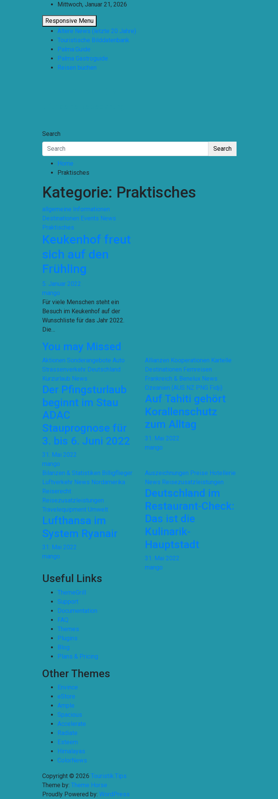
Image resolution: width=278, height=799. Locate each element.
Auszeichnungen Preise (176, 473)
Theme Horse (89, 785)
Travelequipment (64, 509)
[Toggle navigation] (47, 127)
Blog (63, 647)
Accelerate (71, 723)
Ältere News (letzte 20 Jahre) (96, 31)
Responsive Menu (69, 20)
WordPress (114, 794)
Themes (68, 629)
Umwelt (98, 509)
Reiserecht (56, 491)
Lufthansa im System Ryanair (80, 527)
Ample (66, 705)
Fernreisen (197, 369)
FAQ (62, 620)
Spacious (69, 714)
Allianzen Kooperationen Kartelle (188, 360)
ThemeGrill (71, 592)
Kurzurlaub (56, 378)
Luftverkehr (57, 482)
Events (90, 218)
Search (51, 133)
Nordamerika (108, 482)
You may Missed (81, 346)
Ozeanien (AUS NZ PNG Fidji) (183, 387)
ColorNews (72, 760)
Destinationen (60, 218)
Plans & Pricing (77, 656)
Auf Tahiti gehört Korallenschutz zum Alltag (185, 411)
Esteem (67, 742)
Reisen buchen (77, 67)
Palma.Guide (74, 49)
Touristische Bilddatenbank (93, 40)
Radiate (67, 733)
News (108, 218)
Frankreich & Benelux (172, 378)
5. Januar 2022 (61, 283)
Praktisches (58, 227)
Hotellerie (223, 473)
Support (67, 601)
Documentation (77, 610)
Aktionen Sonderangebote (76, 360)
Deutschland (104, 369)
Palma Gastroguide (82, 58)
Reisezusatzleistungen (73, 500)
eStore (66, 696)
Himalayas (71, 751)
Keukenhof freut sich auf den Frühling (86, 254)
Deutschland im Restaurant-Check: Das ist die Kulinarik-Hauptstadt (189, 518)
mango (51, 293)
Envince (67, 687)
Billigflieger (117, 473)
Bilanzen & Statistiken (71, 473)
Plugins (67, 638)
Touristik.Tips (79, 90)
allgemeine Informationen (76, 209)
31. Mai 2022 (59, 454)
